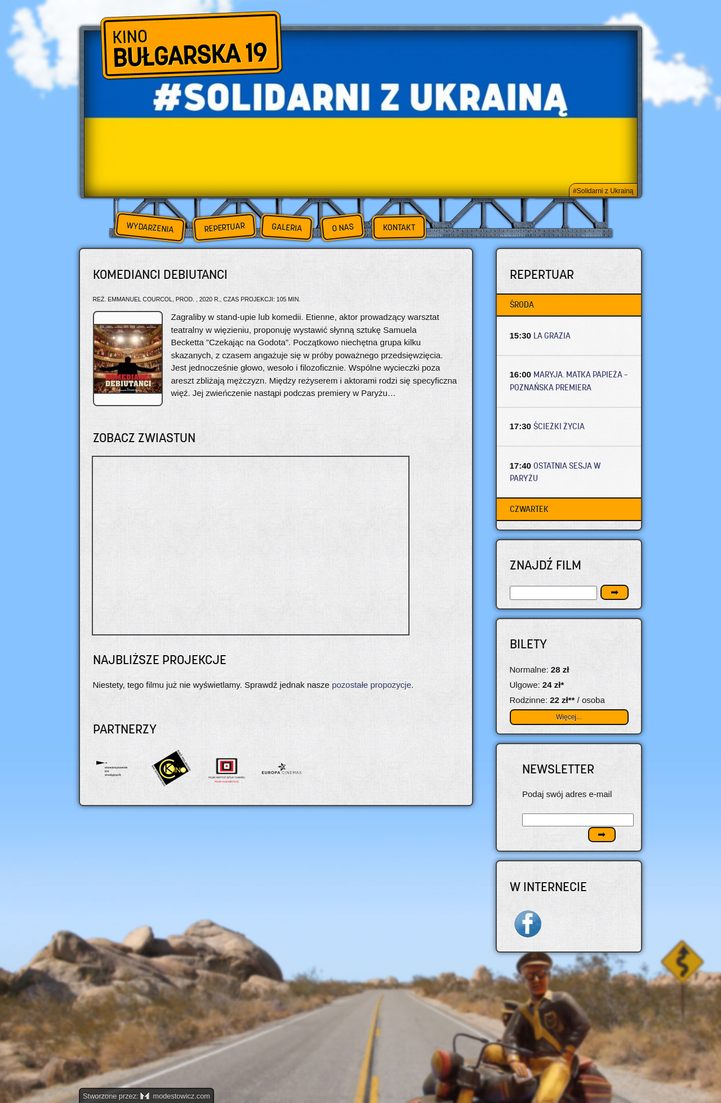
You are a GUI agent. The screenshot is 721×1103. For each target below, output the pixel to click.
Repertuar (224, 227)
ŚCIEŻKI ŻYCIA (559, 426)
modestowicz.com (175, 1096)
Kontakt (399, 228)
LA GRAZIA (552, 335)
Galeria (286, 227)
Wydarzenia (150, 227)
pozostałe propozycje (371, 685)
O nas (342, 227)
